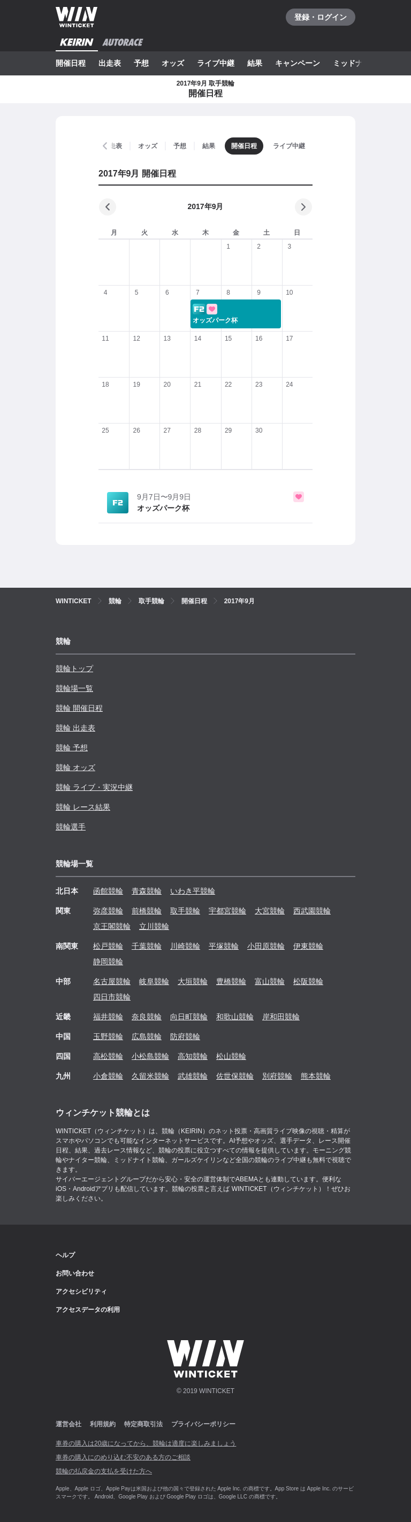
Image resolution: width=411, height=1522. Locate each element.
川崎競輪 (185, 946)
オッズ (173, 63)
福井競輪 (108, 1016)
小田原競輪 (266, 946)
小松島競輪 (150, 1056)
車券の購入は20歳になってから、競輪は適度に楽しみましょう (146, 1443)
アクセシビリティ (81, 1291)
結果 (254, 63)
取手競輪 (185, 910)
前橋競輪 (147, 910)
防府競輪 (185, 1036)
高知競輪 (193, 1056)
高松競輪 (108, 1056)
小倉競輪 (108, 1076)
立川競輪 (154, 926)
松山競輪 (231, 1056)
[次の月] (303, 207)
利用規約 (103, 1424)
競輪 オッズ (75, 767)
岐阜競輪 (154, 981)
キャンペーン (297, 63)
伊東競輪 (308, 946)
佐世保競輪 (235, 1076)
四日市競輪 (112, 997)
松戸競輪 (108, 946)
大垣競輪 (193, 981)
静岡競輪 (108, 961)
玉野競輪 (108, 1036)
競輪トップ (74, 668)
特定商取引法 (143, 1424)
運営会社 (68, 1424)
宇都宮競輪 (227, 910)
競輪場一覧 (74, 688)
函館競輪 (108, 891)
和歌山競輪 (235, 1016)
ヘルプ (65, 1255)
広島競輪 (147, 1036)
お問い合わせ (75, 1273)
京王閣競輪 (112, 926)
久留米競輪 (150, 1076)
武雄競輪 (193, 1076)
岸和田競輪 (281, 1016)
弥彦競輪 (108, 910)
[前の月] (107, 207)
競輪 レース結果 (83, 807)
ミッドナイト (355, 63)
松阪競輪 (308, 981)
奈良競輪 (147, 1016)
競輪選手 (71, 827)
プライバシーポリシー (203, 1424)
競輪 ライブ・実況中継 (94, 787)
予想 (141, 63)
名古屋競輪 (112, 981)
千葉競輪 (147, 946)
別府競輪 (277, 1076)
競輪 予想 (72, 747)
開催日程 (71, 63)
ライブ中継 (215, 63)
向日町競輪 (189, 1016)
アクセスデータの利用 (88, 1309)
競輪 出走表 (75, 728)
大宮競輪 (270, 910)
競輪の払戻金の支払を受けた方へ (104, 1471)
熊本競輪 (316, 1076)
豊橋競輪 (231, 981)
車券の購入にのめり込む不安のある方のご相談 (123, 1457)
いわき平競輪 (192, 891)
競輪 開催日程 (79, 708)
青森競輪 (147, 891)
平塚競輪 (224, 946)
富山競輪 (270, 981)
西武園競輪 (312, 910)
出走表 (109, 63)
